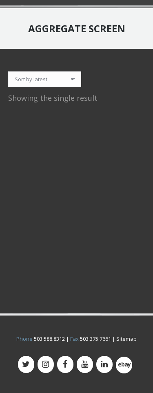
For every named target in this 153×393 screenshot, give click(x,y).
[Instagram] (46, 364)
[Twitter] (26, 364)
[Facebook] (65, 364)
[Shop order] (44, 79)
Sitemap (126, 338)
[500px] (124, 365)
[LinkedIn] (104, 364)
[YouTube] (85, 364)
